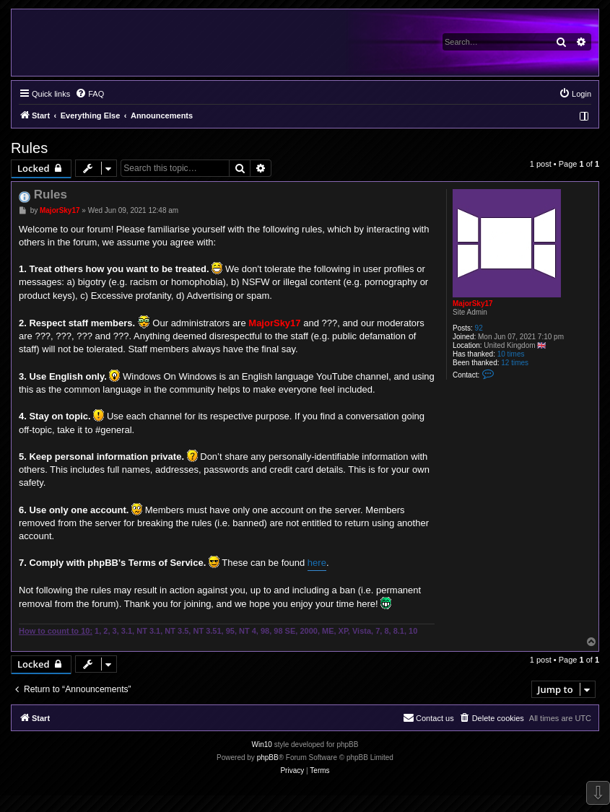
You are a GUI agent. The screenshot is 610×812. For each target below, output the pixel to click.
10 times (511, 354)
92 (479, 328)
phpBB (268, 757)
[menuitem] (89, 93)
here (317, 562)
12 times (514, 363)
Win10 (262, 744)
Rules (29, 148)
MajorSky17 (473, 303)
